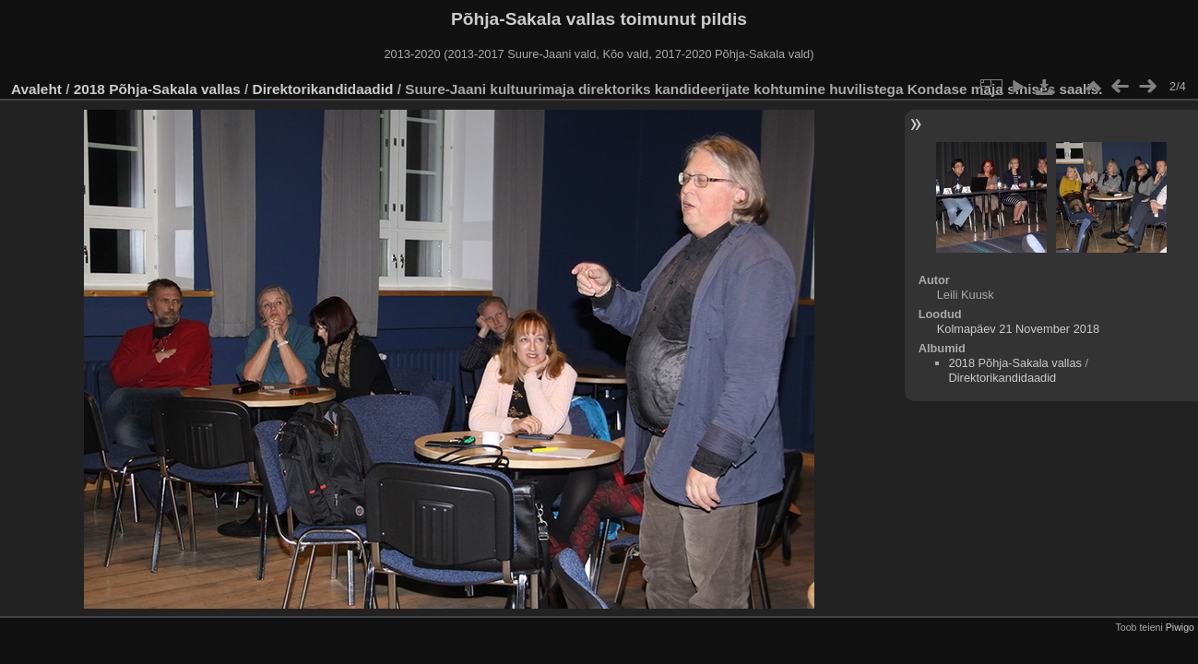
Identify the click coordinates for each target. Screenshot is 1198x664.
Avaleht (36, 89)
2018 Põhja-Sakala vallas (157, 89)
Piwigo (1180, 627)
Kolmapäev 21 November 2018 (1018, 329)
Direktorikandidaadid (323, 89)
